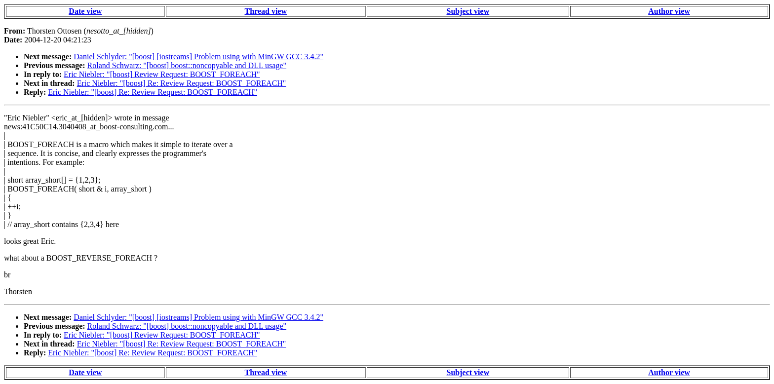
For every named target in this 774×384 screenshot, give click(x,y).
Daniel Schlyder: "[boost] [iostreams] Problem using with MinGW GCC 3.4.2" (198, 56)
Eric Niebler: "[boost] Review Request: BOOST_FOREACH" (162, 74)
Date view (85, 11)
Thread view (266, 11)
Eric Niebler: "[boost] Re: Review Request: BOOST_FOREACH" (181, 83)
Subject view (468, 11)
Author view (669, 11)
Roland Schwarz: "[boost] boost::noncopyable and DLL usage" (187, 65)
